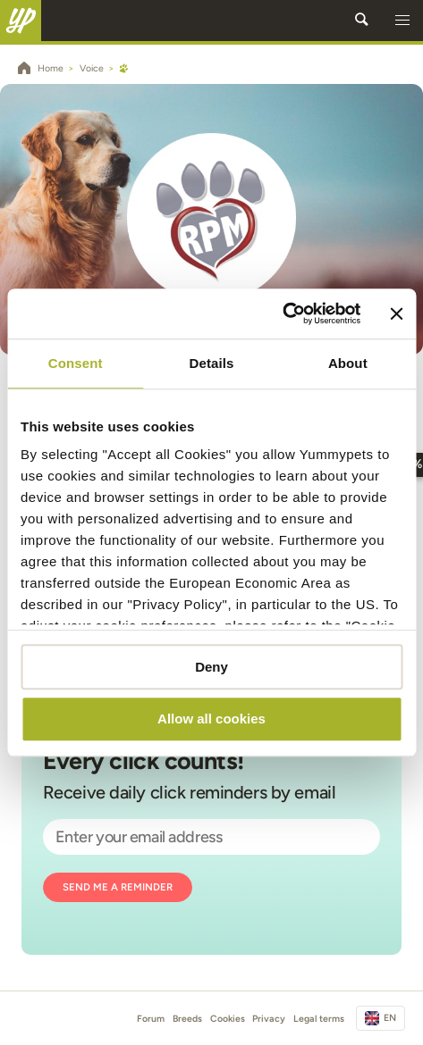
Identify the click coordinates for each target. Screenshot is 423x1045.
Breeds (187, 1018)
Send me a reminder (118, 887)
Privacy (268, 1018)
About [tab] (348, 363)
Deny (211, 666)
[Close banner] (396, 313)
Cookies (227, 1018)
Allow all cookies (211, 719)
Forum (151, 1018)
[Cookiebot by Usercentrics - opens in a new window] (283, 313)
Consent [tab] (75, 363)
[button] (402, 20)
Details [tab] (212, 363)
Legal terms (318, 1018)
